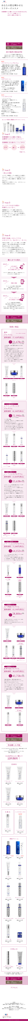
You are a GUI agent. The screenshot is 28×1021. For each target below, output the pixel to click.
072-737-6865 (8, 1017)
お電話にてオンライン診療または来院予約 (16, 48)
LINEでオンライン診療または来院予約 (15, 44)
